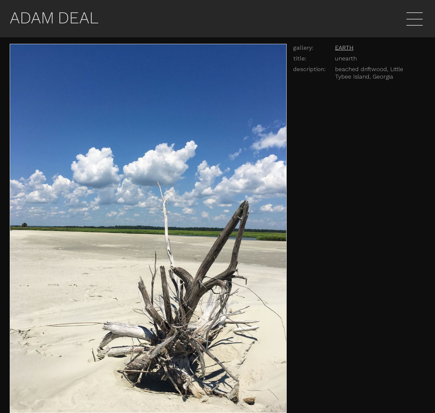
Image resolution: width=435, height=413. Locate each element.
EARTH (344, 47)
